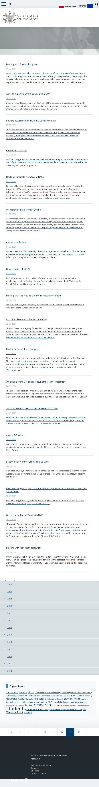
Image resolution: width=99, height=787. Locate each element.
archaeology (55, 693)
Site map (35, 771)
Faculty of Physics (71, 698)
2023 (9, 605)
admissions (39, 693)
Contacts (35, 768)
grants (83, 699)
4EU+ (31, 692)
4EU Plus (23, 692)
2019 (9, 634)
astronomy (11, 696)
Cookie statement (39, 774)
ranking (84, 702)
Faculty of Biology (55, 699)
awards (19, 696)
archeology (66, 693)
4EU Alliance (12, 692)
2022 (9, 613)
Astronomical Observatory (81, 693)
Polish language (64, 702)
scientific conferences (79, 705)
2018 (9, 642)
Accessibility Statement (41, 765)
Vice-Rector (77, 709)
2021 (9, 620)
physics (55, 702)
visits (84, 710)
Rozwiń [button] (3, 2)
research (42, 705)
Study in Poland (33, 709)
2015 (9, 663)
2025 (9, 591)
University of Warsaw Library (61, 710)
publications (76, 702)
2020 (9, 627)
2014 (9, 671)
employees (38, 698)
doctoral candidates (19, 698)
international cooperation (17, 702)
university (45, 709)
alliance (47, 693)
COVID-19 (80, 696)
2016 (9, 656)
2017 (9, 649)
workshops (28, 712)
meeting (31, 702)
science (66, 705)
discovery (88, 696)
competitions (57, 696)
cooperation (69, 695)
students (16, 708)
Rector (28, 705)
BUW (25, 696)
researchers (57, 705)
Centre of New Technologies (40, 696)
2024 (9, 598)
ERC (47, 699)
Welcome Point (14, 712)
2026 (9, 584)
